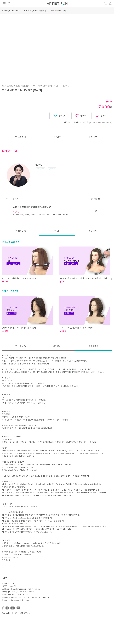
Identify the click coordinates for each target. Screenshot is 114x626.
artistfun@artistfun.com (18, 518)
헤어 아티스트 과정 (58, 10)
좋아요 (80, 116)
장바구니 (59, 116)
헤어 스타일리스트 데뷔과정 (35, 10)
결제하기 (101, 116)
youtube (52, 169)
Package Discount (10, 10)
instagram (40, 169)
